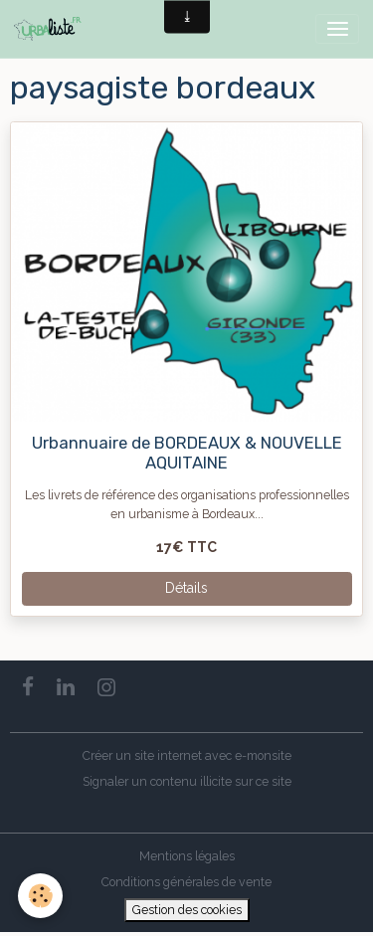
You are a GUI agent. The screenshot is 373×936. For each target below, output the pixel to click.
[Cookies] (40, 895)
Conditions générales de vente (186, 881)
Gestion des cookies (187, 909)
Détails (186, 588)
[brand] (51, 29)
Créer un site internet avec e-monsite (187, 755)
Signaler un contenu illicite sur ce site (187, 781)
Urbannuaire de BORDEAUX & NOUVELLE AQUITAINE (187, 452)
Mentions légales (187, 855)
